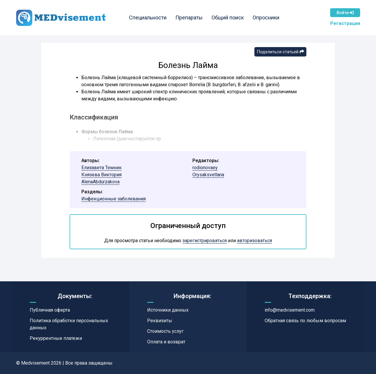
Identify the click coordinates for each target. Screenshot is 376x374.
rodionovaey (205, 167)
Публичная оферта (50, 310)
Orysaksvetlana (208, 174)
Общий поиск (228, 17)
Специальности (148, 17)
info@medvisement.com (290, 310)
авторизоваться (254, 240)
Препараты (189, 17)
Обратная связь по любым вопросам (305, 320)
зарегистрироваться (204, 240)
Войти (345, 12)
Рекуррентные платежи (56, 338)
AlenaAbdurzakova (100, 181)
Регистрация (345, 23)
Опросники (266, 17)
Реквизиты (159, 320)
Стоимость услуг (165, 331)
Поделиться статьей (280, 51)
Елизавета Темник (101, 167)
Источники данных (168, 310)
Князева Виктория (101, 174)
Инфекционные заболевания (113, 199)
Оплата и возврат (166, 342)
